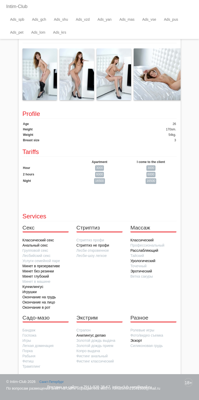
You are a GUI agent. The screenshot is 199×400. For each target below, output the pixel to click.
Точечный (138, 266)
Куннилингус (33, 287)
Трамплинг (31, 366)
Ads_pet (16, 32)
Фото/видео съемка (146, 335)
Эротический (141, 271)
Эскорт (136, 340)
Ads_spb (17, 19)
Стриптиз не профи (92, 245)
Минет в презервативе (41, 266)
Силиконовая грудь (146, 346)
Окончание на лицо (39, 302)
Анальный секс (35, 245)
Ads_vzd (83, 19)
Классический (142, 240)
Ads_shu (61, 19)
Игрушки (30, 292)
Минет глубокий (36, 276)
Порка (28, 351)
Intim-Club (16, 6)
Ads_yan (104, 19)
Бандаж (29, 330)
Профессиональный (147, 245)
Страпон (83, 330)
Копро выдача (88, 351)
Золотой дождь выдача (95, 340)
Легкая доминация (38, 346)
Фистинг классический (95, 361)
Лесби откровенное (92, 250)
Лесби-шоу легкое (91, 256)
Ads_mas (126, 19)
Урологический (142, 261)
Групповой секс (35, 250)
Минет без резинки (38, 271)
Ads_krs (59, 32)
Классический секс (38, 240)
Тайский (137, 256)
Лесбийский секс (37, 256)
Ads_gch (39, 19)
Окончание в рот (37, 307)
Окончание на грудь (39, 297)
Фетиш (28, 361)
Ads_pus (171, 19)
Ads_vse (149, 19)
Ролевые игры (142, 330)
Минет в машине (37, 281)
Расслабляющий (144, 250)
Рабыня (29, 356)
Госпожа (30, 335)
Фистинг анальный (92, 356)
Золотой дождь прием (94, 346)
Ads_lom (38, 32)
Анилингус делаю (91, 335)
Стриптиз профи (90, 240)
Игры (27, 340)
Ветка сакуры (141, 276)
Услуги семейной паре (41, 261)
